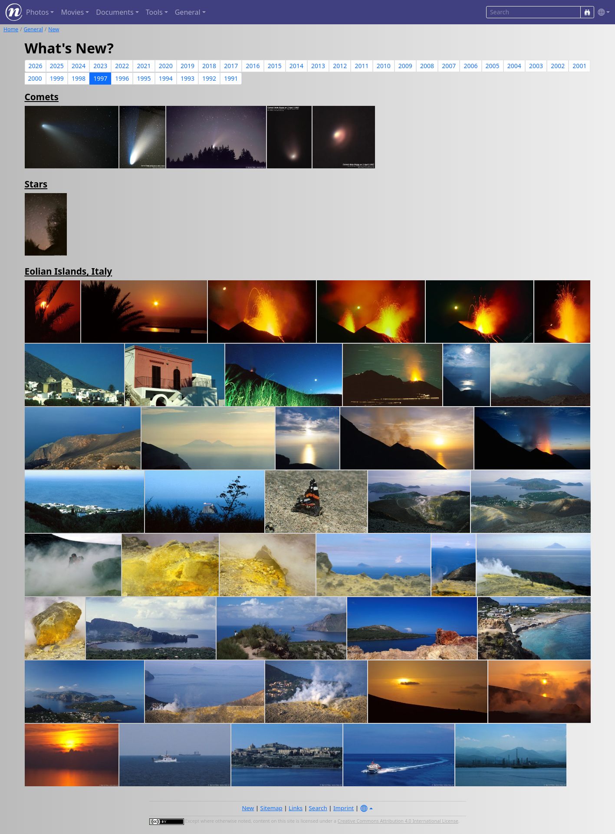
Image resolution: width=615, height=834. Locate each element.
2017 (231, 66)
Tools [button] (154, 12)
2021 (144, 66)
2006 (470, 66)
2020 (166, 66)
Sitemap (271, 808)
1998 (79, 78)
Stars (36, 184)
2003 (536, 66)
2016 (253, 66)
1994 (166, 78)
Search (318, 808)
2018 (209, 66)
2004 (514, 66)
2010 (384, 66)
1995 (144, 78)
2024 (79, 66)
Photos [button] (37, 12)
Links (296, 808)
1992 (209, 78)
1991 (231, 78)
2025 (57, 66)
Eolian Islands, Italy (68, 271)
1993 (187, 78)
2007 (449, 66)
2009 (405, 66)
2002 (558, 66)
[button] (602, 12)
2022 (122, 66)
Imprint (343, 808)
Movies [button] (72, 12)
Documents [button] (114, 12)
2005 (493, 66)
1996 (122, 78)
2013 (318, 66)
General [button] (188, 12)
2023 (100, 66)
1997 (100, 78)
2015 (275, 66)
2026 (36, 66)
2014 (296, 66)
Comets (42, 97)
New (53, 29)
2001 (579, 66)
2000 (35, 78)
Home (10, 29)
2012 (340, 66)
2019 (187, 66)
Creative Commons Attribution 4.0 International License (398, 821)
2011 (361, 66)
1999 (57, 78)
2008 (427, 66)
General (33, 29)
